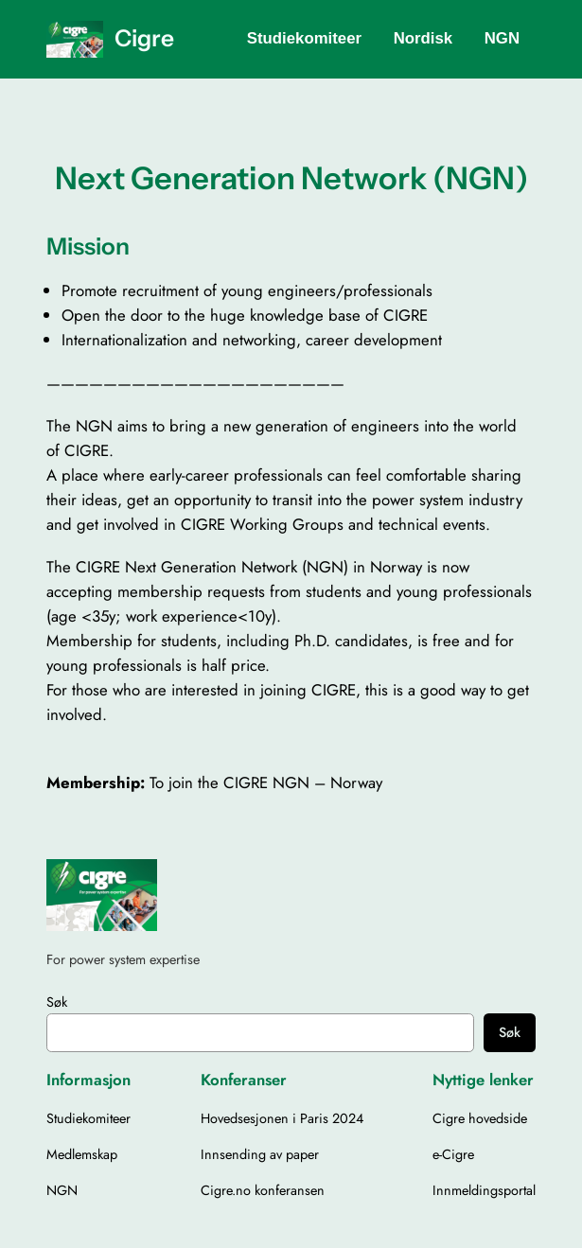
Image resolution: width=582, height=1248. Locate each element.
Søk (56, 1002)
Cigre (144, 38)
